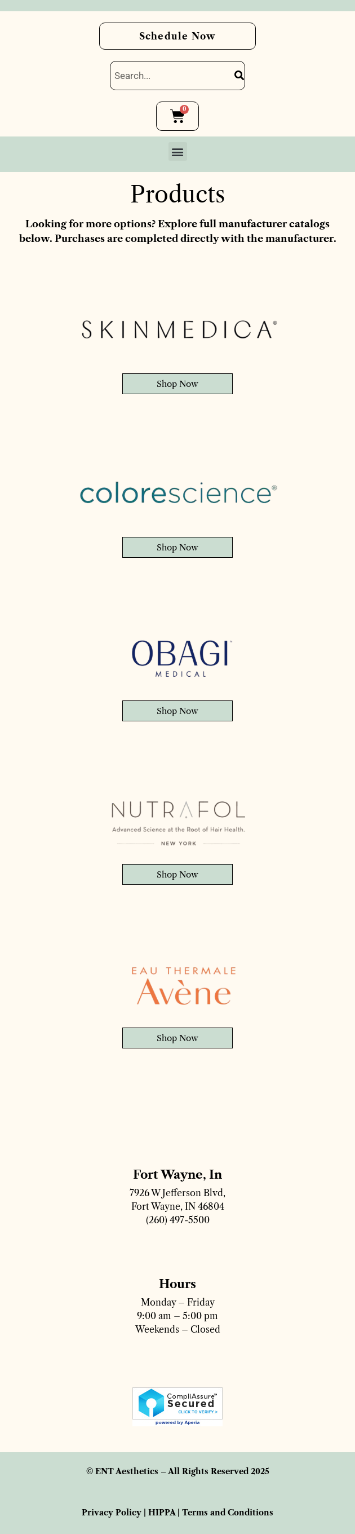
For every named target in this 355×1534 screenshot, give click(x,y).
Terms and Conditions (227, 1512)
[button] (177, 151)
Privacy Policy (111, 1512)
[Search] (239, 75)
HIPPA (161, 1512)
